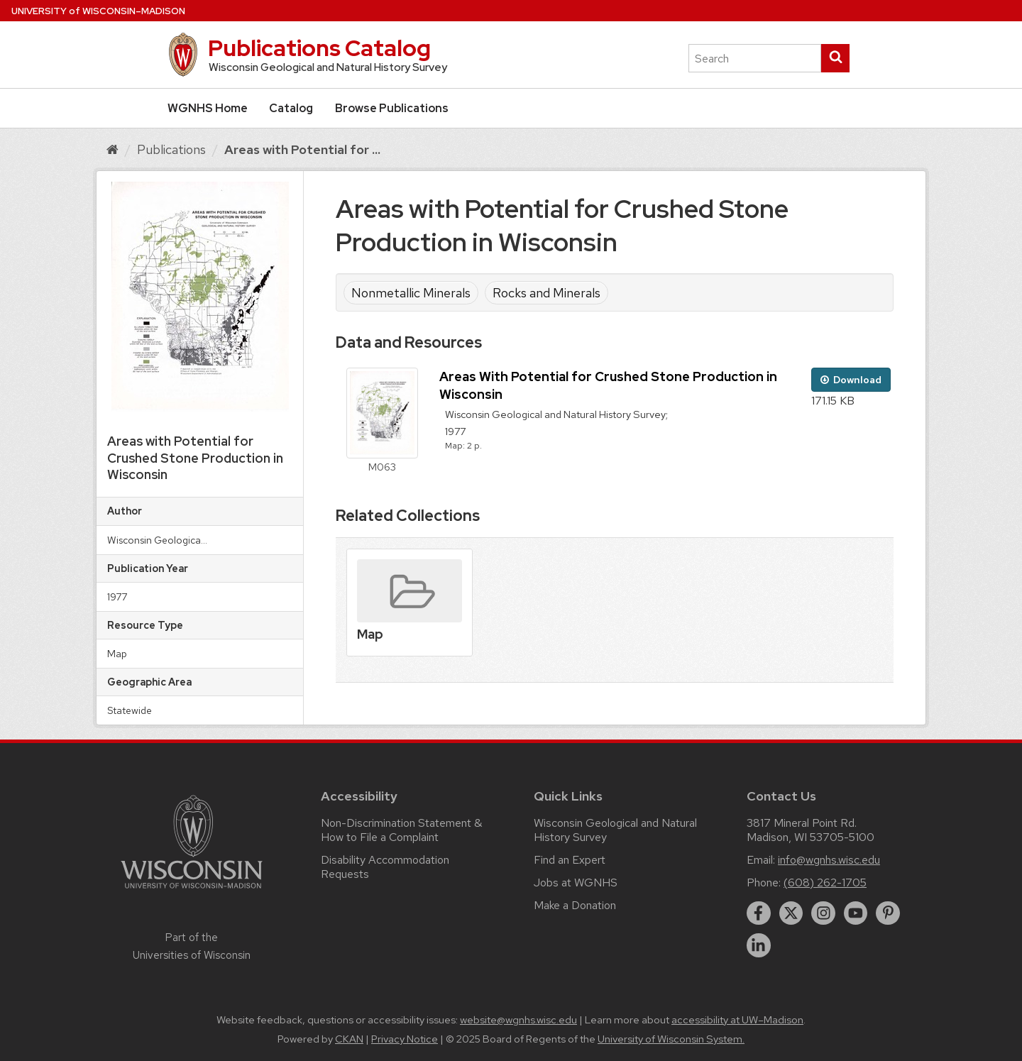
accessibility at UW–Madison (737, 1020)
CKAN (349, 1039)
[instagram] (823, 913)
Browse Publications (392, 108)
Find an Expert (569, 859)
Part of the (192, 946)
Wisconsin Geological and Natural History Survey (615, 830)
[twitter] (791, 913)
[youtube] (856, 913)
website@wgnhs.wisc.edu (518, 1020)
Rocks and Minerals (546, 293)
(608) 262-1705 (825, 882)
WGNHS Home (207, 108)
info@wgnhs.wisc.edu (829, 859)
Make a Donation (575, 905)
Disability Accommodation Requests (385, 866)
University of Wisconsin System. (671, 1039)
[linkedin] (759, 945)
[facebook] (759, 913)
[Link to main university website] (192, 891)
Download (850, 379)
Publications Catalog (319, 48)
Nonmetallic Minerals (411, 293)
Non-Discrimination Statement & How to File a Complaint (401, 830)
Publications (171, 149)
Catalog (291, 108)
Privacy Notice (404, 1039)
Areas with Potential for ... (302, 149)
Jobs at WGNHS (575, 882)
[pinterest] (888, 913)
